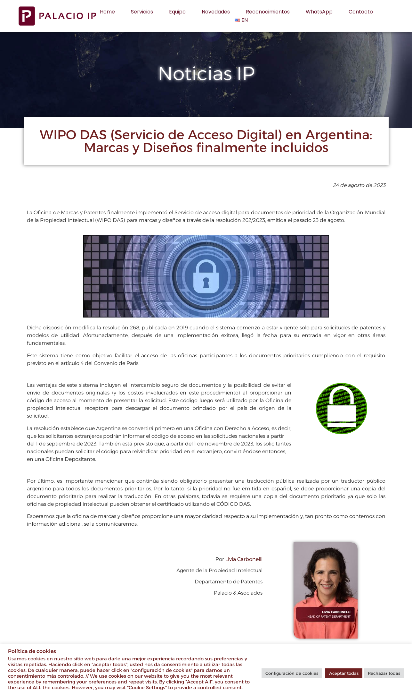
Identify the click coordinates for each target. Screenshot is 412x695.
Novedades (216, 11)
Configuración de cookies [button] (291, 673)
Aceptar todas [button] (344, 673)
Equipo (177, 11)
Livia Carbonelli (244, 559)
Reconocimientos (268, 11)
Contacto (361, 11)
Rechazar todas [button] (384, 673)
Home (107, 11)
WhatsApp (319, 11)
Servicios (142, 11)
